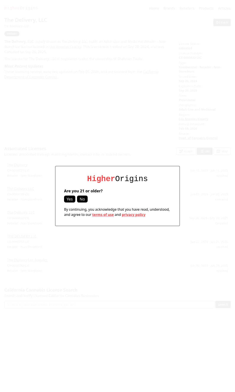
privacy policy (133, 214)
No (82, 199)
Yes (70, 199)
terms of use (103, 214)
